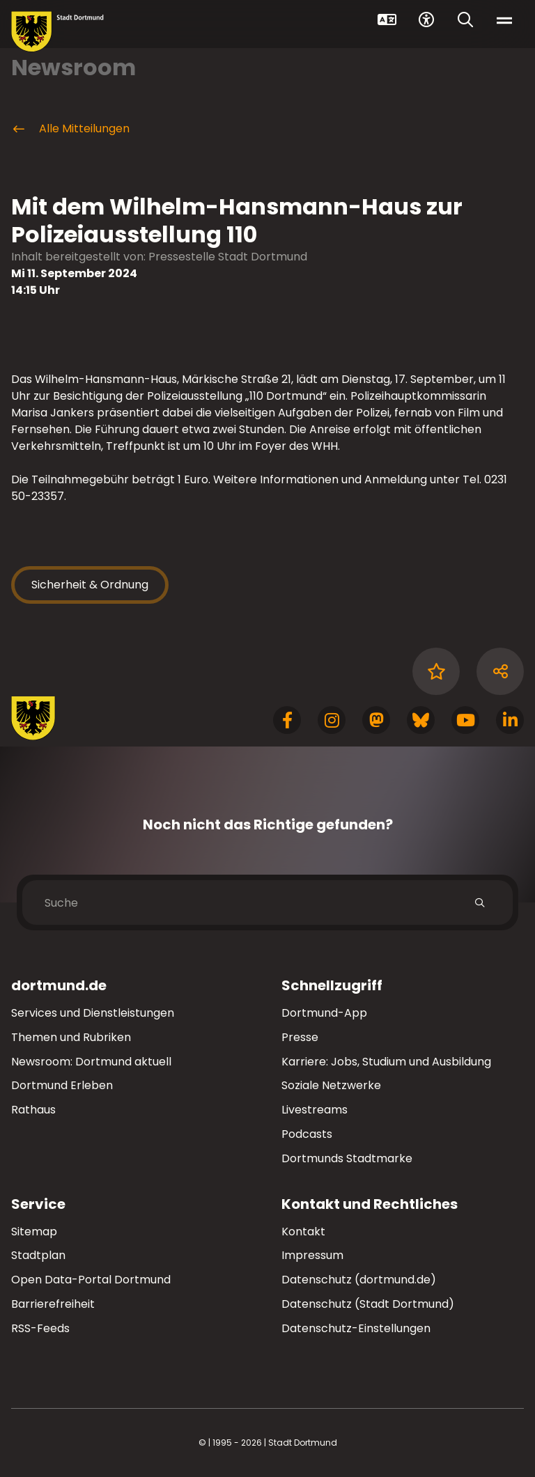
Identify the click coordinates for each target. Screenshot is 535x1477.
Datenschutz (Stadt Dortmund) (367, 1304)
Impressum (312, 1255)
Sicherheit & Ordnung (89, 585)
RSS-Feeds (40, 1328)
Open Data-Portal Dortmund (91, 1280)
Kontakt (303, 1232)
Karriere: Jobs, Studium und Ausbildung (386, 1062)
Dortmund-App (324, 1013)
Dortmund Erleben (62, 1085)
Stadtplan (38, 1255)
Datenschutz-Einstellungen (356, 1329)
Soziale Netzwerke (331, 1085)
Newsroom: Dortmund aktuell (91, 1062)
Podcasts (306, 1134)
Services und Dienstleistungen (92, 1013)
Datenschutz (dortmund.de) (358, 1280)
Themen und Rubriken (71, 1037)
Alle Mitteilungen (70, 128)
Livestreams (314, 1110)
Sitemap (34, 1232)
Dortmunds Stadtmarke (346, 1158)
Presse (299, 1037)
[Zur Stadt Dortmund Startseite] (57, 31)
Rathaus (33, 1110)
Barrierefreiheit (53, 1304)
